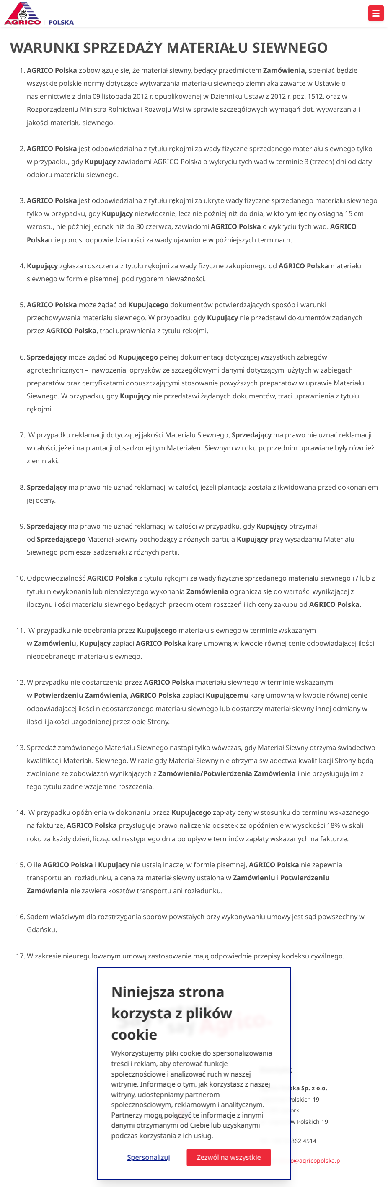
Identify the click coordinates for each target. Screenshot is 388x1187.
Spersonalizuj (148, 1157)
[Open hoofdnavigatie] (376, 13)
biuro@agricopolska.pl (310, 1160)
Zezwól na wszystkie (229, 1157)
